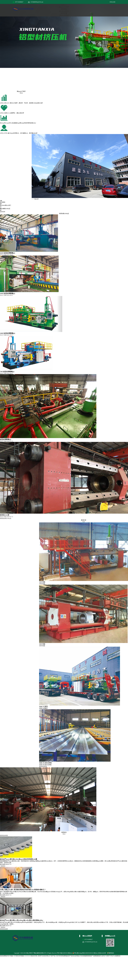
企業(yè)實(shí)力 (5, 103)
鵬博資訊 (111, 953)
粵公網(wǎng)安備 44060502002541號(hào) (85, 953)
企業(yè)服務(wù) (5, 113)
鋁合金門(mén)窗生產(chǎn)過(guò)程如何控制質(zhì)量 (18, 859)
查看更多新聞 (4, 835)
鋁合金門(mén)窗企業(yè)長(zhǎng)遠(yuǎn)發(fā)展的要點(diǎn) (21, 920)
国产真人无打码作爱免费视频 (59, 956)
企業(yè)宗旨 (3, 133)
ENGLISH (112, 2)
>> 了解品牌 (35, 199)
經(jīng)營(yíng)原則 (5, 123)
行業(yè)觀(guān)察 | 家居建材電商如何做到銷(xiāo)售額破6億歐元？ (23, 889)
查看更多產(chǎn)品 (5, 518)
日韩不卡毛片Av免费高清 (113, 956)
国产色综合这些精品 (74, 956)
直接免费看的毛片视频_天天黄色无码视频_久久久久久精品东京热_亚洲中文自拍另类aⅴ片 (25, 956)
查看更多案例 (43, 766)
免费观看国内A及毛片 (99, 956)
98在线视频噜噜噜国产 (86, 956)
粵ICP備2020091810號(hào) (64, 953)
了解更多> (3, 866)
